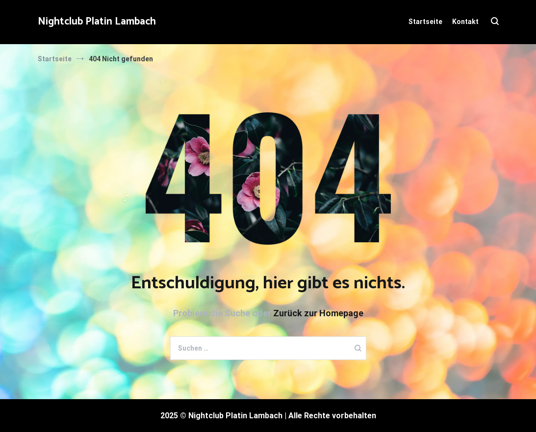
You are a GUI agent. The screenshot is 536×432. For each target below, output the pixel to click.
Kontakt (465, 21)
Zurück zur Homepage (318, 313)
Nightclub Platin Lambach (97, 21)
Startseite (425, 21)
